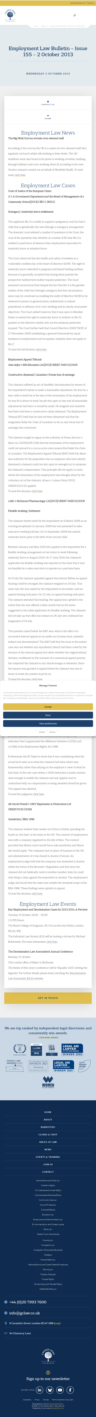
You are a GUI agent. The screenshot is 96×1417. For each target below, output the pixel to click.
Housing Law (48, 1240)
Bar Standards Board (55, 1404)
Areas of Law (48, 1142)
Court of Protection (48, 1205)
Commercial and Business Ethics (48, 1195)
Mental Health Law (48, 1260)
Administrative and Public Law (48, 1180)
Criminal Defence (48, 1210)
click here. (20, 175)
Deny (48, 715)
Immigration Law (48, 1245)
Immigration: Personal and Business (48, 1250)
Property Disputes (48, 1274)
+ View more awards (48, 1037)
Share (48, 117)
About (48, 1119)
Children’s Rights (48, 1185)
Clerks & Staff (48, 1134)
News (48, 1149)
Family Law (48, 1229)
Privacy (52, 731)
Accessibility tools (82, 3)
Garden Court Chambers (10, 15)
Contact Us (48, 103)
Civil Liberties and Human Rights (48, 1190)
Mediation (48, 1255)
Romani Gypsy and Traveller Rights (48, 1284)
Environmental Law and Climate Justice (48, 1224)
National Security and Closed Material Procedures (48, 1264)
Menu (89, 15)
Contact (48, 1172)
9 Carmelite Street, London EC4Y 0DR (35, 1323)
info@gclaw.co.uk (24, 1313)
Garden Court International (48, 1234)
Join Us (48, 1164)
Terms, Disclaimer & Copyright (62, 1400)
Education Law (48, 1214)
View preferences (48, 723)
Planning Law (48, 1269)
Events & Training (48, 1157)
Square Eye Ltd (57, 1408)
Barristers (48, 1127)
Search (74, 15)
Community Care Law (48, 1200)
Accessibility (27, 1400)
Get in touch (48, 998)
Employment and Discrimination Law (48, 1219)
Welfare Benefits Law (48, 1289)
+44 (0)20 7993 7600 (81, 15)
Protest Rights (48, 1279)
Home (48, 1112)
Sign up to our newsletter (48, 1378)
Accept (48, 706)
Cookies (42, 731)
